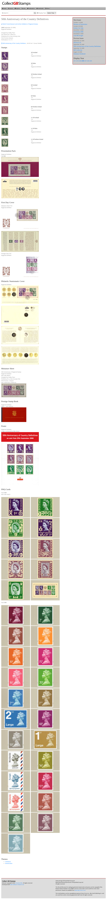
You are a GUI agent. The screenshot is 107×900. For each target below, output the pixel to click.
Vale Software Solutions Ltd (17, 884)
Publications (31, 8)
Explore (17, 8)
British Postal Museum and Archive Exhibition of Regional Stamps (20, 24)
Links (23, 8)
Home (4, 8)
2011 (75, 61)
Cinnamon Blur (19, 883)
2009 (80, 61)
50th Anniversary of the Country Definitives (13, 43)
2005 (91, 61)
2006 (88, 61)
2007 (85, 61)
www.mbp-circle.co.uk (80, 890)
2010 (77, 61)
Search (10, 8)
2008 (83, 61)
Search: (5, 13)
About (47, 8)
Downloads (39, 8)
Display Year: (41, 13)
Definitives (8, 861)
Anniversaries (8, 863)
